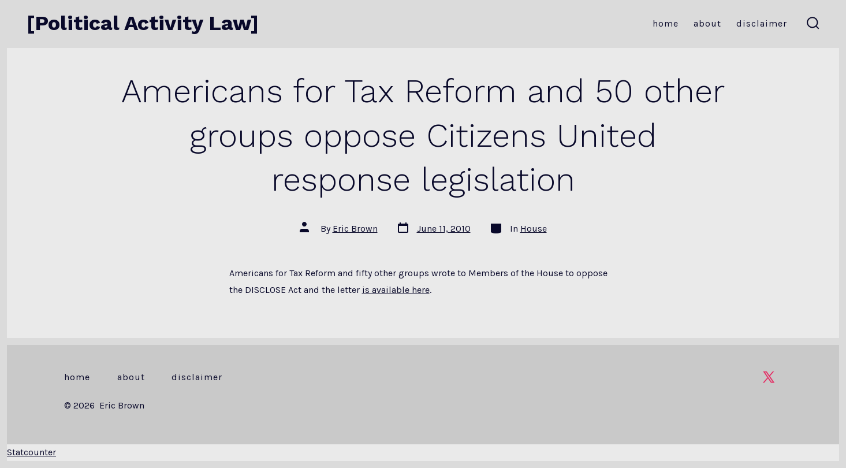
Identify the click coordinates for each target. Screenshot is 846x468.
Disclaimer (761, 23)
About (707, 23)
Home (666, 23)
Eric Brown (355, 228)
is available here (396, 289)
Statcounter (31, 452)
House (533, 228)
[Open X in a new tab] (768, 377)
